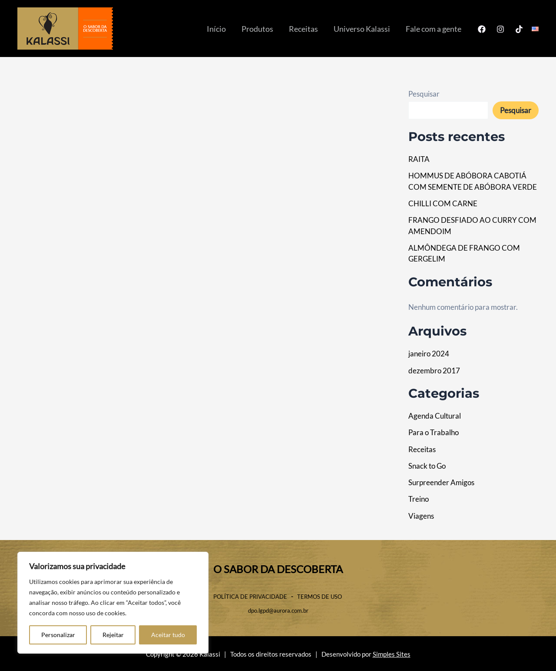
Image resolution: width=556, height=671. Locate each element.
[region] (112, 603)
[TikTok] (519, 29)
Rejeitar (113, 634)
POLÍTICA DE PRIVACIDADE (250, 596)
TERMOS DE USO (320, 596)
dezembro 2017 (434, 370)
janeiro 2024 (428, 353)
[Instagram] (500, 29)
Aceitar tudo (168, 634)
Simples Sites (391, 654)
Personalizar (58, 634)
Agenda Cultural (434, 415)
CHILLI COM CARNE (442, 203)
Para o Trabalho (433, 432)
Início (216, 29)
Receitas (303, 29)
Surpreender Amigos (441, 482)
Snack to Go (427, 465)
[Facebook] (482, 29)
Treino (418, 498)
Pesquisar (424, 93)
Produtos (257, 29)
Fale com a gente (433, 29)
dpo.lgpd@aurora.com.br (278, 610)
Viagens (421, 515)
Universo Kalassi (362, 29)
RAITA (419, 159)
